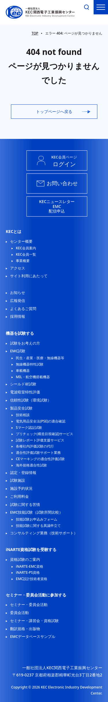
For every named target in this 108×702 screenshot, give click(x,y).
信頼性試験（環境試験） (30, 400)
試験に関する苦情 (25, 504)
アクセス (17, 268)
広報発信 (17, 300)
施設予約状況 (21, 488)
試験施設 (17, 480)
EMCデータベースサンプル (32, 636)
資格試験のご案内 (25, 559)
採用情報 (17, 316)
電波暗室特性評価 (25, 392)
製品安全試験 (21, 408)
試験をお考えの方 (25, 343)
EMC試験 (17, 350)
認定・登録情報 (23, 472)
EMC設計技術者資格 (31, 579)
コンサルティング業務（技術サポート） (43, 532)
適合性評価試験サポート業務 (38, 452)
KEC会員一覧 (26, 254)
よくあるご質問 (23, 308)
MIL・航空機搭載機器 (33, 377)
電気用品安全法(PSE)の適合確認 (40, 421)
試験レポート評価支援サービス (40, 440)
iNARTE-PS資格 (28, 572)
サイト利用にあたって (29, 275)
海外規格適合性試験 (31, 465)
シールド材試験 (23, 384)
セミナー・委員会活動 (29, 604)
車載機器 (23, 370)
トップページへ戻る (54, 111)
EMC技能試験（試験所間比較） (36, 512)
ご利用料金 (19, 496)
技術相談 (23, 415)
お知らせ (17, 292)
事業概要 (23, 261)
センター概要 (21, 241)
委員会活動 (19, 612)
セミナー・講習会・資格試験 (34, 620)
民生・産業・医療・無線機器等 (40, 358)
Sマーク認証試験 (29, 427)
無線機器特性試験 (29, 364)
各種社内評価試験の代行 (35, 446)
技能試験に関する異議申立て (38, 525)
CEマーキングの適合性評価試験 (40, 459)
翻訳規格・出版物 (25, 628)
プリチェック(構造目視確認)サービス (44, 434)
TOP (35, 33)
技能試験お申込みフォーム (36, 519)
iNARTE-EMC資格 (29, 566)
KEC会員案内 (26, 248)
